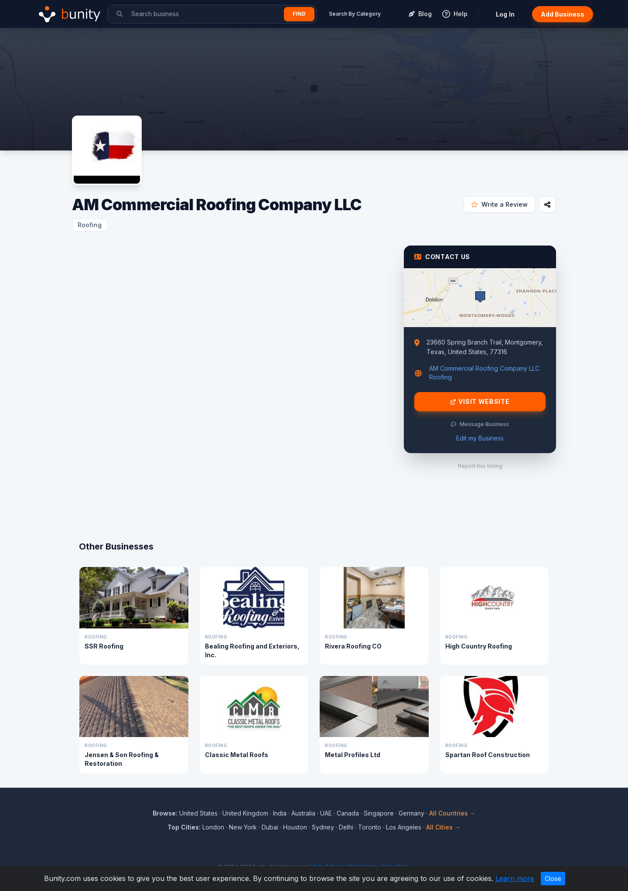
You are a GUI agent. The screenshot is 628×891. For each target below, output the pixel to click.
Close (553, 878)
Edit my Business (480, 438)
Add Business (562, 14)
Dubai (270, 827)
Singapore (379, 813)
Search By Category (355, 13)
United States (198, 813)
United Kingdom (245, 813)
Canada (348, 813)
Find (299, 13)
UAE (326, 813)
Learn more (514, 878)
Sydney (323, 827)
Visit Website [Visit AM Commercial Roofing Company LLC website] (480, 402)
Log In (505, 14)
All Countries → (452, 813)
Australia (303, 813)
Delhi (346, 827)
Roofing (90, 225)
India (280, 813)
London (213, 827)
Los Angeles (403, 827)
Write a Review (499, 204)
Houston (295, 827)
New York (243, 827)
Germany (411, 813)
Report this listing (480, 466)
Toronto (369, 827)
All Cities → (443, 827)
